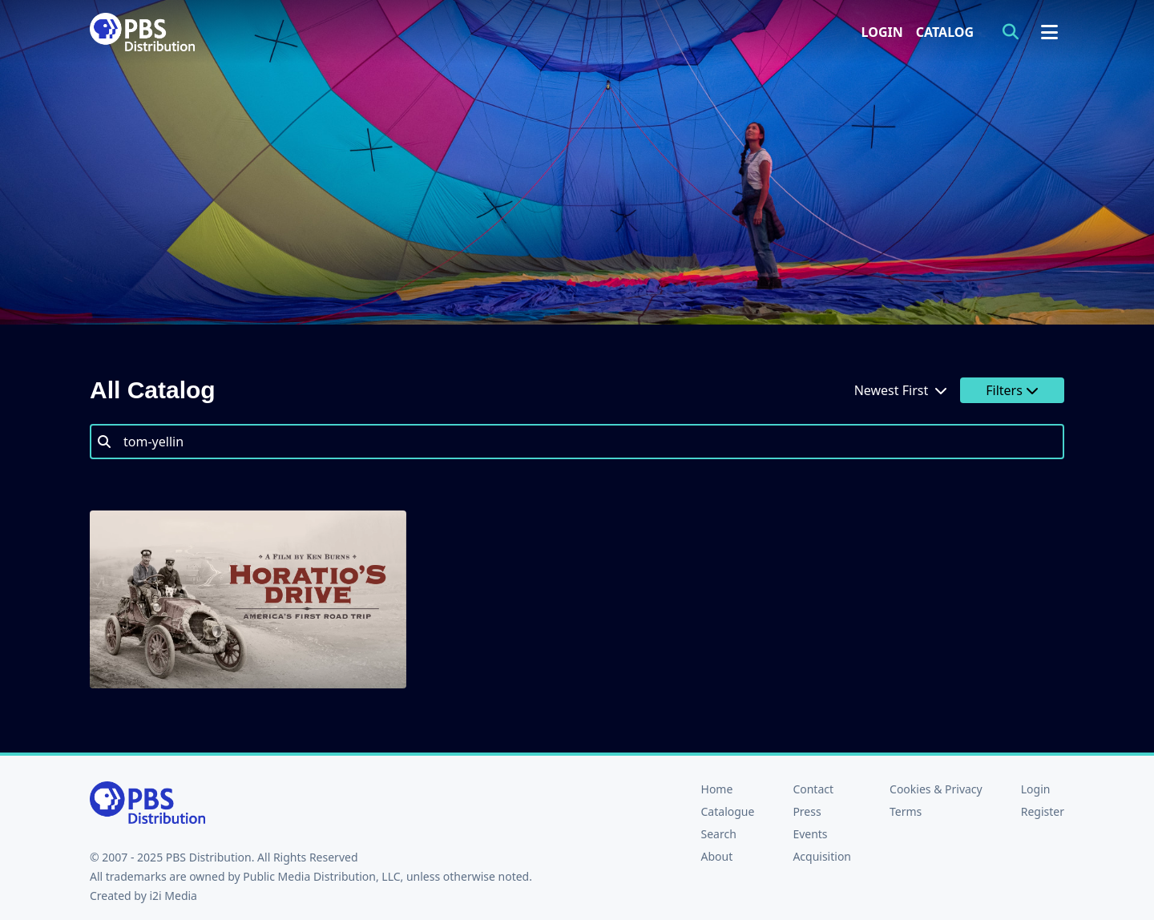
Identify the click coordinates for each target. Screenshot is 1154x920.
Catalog (945, 32)
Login (882, 32)
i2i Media (173, 895)
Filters (1012, 390)
